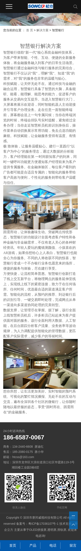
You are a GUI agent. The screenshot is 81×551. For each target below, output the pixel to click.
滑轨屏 (61, 529)
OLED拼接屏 (37, 529)
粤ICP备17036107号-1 (43, 523)
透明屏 (51, 529)
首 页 (29, 30)
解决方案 (43, 30)
